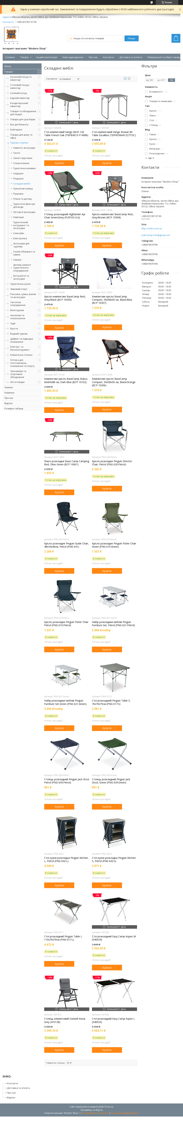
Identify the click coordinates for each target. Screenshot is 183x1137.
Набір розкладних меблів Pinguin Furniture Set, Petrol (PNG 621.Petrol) (113, 623)
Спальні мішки (21, 163)
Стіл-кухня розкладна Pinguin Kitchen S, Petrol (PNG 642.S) (114, 859)
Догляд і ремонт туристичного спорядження (22, 267)
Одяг (13, 323)
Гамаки (17, 259)
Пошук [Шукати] (131, 38)
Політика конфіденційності (125, 1113)
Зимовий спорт (18, 289)
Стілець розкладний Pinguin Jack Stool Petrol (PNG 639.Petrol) (66, 781)
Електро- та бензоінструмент (20, 348)
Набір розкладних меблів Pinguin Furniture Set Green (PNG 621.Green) (65, 702)
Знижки (8, 387)
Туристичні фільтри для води (24, 205)
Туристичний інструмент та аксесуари (21, 225)
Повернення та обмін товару (163, 57)
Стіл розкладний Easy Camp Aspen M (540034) (114, 938)
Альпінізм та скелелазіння (17, 317)
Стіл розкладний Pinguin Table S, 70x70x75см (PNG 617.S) (111, 702)
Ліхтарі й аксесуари (24, 212)
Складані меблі (21, 183)
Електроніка (20, 238)
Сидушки (18, 173)
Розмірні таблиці (13, 408)
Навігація (18, 217)
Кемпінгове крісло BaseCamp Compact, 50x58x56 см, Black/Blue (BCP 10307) (112, 300)
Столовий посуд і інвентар (19, 86)
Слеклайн (18, 233)
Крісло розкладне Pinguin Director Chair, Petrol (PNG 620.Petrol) (112, 463)
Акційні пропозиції (46, 57)
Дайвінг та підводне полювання (21, 340)
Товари (24, 57)
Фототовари (17, 382)
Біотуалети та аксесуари (21, 277)
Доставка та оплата (130, 57)
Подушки (18, 178)
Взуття (14, 328)
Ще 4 (151, 158)
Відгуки (8, 403)
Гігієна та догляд (22, 198)
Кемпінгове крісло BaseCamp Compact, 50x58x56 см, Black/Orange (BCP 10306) (113, 382)
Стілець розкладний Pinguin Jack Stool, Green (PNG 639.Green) (111, 781)
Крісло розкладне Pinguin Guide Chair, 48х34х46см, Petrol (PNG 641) (66, 545)
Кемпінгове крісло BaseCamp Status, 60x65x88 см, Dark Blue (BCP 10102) (66, 380)
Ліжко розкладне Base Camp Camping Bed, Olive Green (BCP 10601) (66, 463)
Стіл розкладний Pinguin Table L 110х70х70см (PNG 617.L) (63, 938)
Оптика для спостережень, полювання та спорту (22, 363)
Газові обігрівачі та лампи (24, 253)
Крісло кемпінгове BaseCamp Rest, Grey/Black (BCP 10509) (65, 298)
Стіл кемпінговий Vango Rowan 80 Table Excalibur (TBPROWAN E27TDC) (114, 133)
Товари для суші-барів (22, 119)
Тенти (16, 152)
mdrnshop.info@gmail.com (155, 235)
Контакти (108, 57)
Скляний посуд (18, 93)
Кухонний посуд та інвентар (20, 78)
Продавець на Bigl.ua (92, 1109)
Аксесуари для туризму (21, 245)
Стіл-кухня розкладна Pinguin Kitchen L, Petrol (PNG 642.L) (66, 859)
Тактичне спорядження (17, 304)
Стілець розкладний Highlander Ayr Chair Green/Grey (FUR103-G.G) (64, 216)
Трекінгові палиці (23, 188)
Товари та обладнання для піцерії (23, 113)
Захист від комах (22, 158)
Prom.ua (109, 1106)
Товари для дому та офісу (21, 136)
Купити (59, 163)
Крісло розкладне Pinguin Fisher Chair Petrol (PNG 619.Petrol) (66, 623)
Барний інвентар (20, 98)
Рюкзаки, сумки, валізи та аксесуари (23, 296)
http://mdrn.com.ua (151, 228)
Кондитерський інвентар (19, 105)
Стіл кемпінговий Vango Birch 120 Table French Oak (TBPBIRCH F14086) (66, 133)
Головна (10, 57)
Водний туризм (18, 333)
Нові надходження (72, 57)
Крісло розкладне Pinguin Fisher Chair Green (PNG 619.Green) (114, 545)
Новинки (9, 392)
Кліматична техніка (21, 354)
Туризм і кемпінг (19, 142)
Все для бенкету (19, 124)
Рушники (18, 193)
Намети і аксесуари (24, 147)
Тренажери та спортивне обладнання (18, 374)
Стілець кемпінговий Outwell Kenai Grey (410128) (64, 1020)
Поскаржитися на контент (94, 1113)
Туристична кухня (20, 283)
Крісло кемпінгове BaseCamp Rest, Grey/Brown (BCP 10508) (112, 216)
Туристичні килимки (24, 168)
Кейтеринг (16, 129)
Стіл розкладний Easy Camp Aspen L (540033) (113, 1020)
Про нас (93, 57)
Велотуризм (17, 310)
